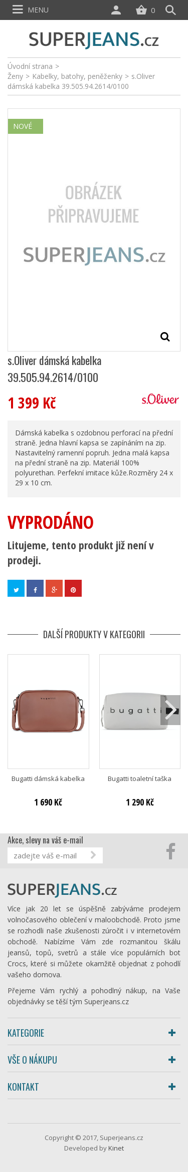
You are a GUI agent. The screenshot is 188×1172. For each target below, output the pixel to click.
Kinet (116, 1148)
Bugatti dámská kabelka (48, 779)
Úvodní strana (30, 66)
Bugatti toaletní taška (139, 779)
